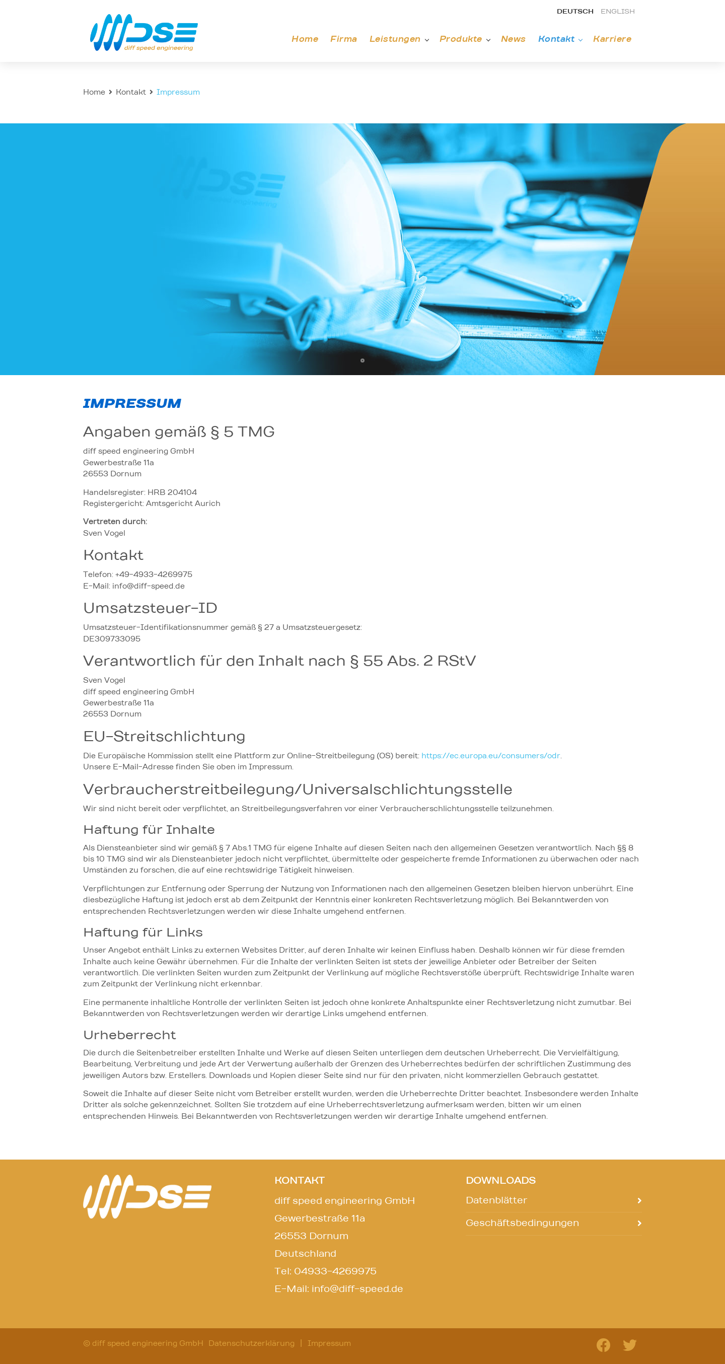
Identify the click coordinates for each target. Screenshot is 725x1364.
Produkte (461, 39)
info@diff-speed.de (357, 1289)
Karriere (612, 39)
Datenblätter (496, 1200)
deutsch (575, 12)
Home (305, 39)
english (618, 12)
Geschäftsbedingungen (522, 1223)
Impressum (329, 1343)
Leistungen (395, 39)
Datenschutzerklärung (251, 1343)
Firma (343, 39)
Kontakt (556, 39)
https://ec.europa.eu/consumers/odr (490, 756)
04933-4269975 (335, 1271)
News (513, 39)
